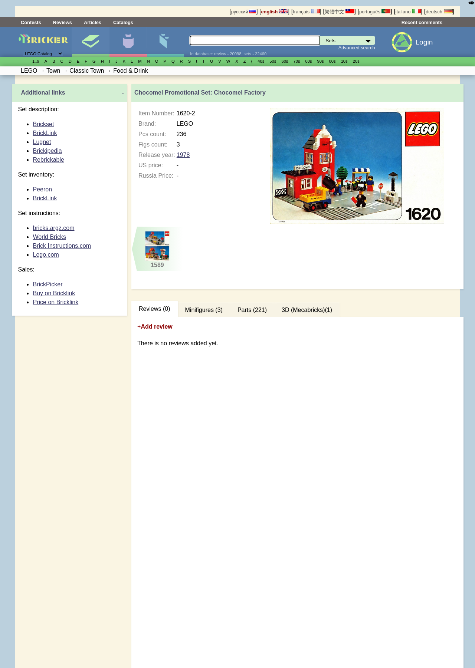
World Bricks (49, 237)
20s (356, 61)
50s (272, 61)
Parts (165, 42)
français (306, 11)
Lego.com (46, 254)
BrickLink (45, 133)
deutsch (439, 11)
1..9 (35, 61)
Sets (90, 42)
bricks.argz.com (53, 228)
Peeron (42, 189)
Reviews (62, 22)
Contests (31, 22)
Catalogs (123, 22)
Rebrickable (48, 160)
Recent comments (422, 22)
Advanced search (356, 47)
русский (243, 11)
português (374, 11)
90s (320, 61)
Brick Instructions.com (62, 246)
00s (332, 61)
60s (284, 61)
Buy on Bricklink (54, 293)
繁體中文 (339, 11)
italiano (408, 11)
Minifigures (128, 42)
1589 (157, 249)
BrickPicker (47, 284)
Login (424, 42)
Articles (92, 22)
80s (308, 61)
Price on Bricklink (55, 302)
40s (261, 61)
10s (344, 61)
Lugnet (42, 142)
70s (296, 61)
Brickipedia (47, 151)
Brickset (43, 124)
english (274, 11)
